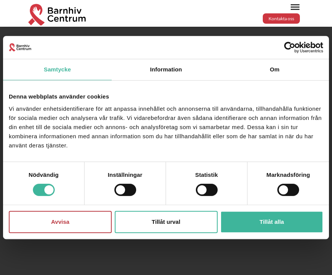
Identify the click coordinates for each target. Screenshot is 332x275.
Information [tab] (166, 69)
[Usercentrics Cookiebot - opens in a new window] (289, 47)
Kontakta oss (281, 18)
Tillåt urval (166, 221)
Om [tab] (274, 69)
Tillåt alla (272, 221)
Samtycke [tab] (57, 69)
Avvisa (60, 221)
